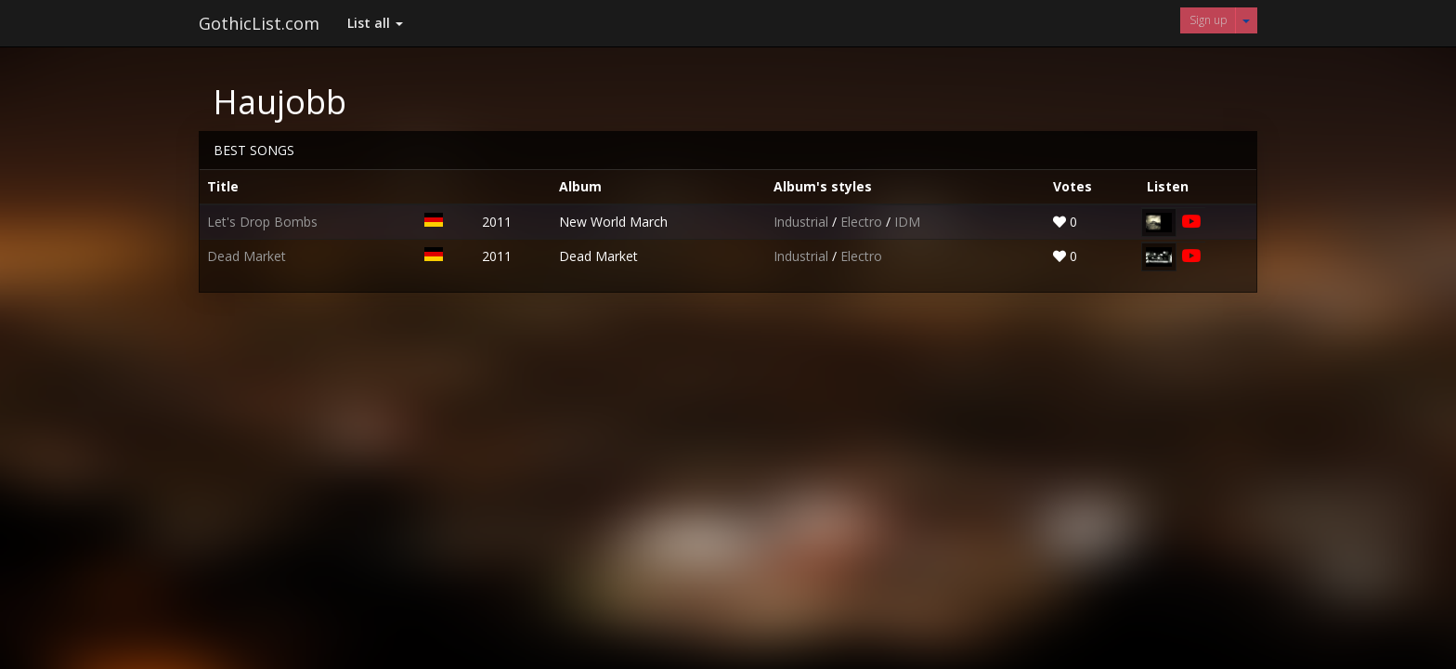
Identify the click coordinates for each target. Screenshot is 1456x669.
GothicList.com (259, 23)
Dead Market (246, 256)
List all (375, 23)
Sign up (1208, 20)
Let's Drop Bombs (262, 221)
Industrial (803, 221)
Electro (863, 221)
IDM (907, 221)
